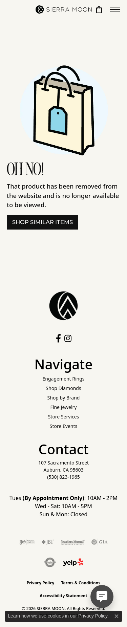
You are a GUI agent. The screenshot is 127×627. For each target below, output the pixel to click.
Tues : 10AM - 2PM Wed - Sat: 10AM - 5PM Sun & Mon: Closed (63, 506)
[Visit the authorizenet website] (50, 562)
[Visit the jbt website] (47, 542)
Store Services (63, 416)
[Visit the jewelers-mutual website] (72, 542)
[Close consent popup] (116, 616)
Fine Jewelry (63, 407)
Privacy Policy (41, 583)
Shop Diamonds (63, 388)
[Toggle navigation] (115, 9)
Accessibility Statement (63, 596)
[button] (99, 9)
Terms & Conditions (80, 583)
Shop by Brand (63, 397)
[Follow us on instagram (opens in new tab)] (67, 338)
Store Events (63, 426)
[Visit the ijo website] (27, 542)
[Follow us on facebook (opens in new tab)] (58, 338)
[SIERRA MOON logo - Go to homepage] (64, 9)
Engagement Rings (63, 378)
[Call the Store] (63, 477)
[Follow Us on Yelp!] (73, 562)
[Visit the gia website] (99, 542)
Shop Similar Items (42, 222)
